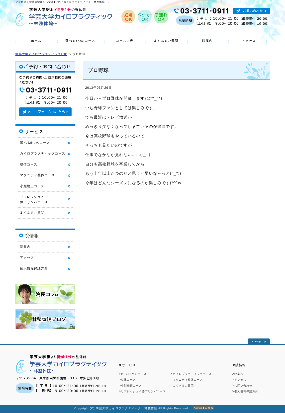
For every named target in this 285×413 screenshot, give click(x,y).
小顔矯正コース (32, 186)
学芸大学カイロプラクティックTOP (41, 54)
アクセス (249, 41)
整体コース (28, 164)
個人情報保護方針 (34, 268)
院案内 (207, 41)
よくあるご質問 (166, 41)
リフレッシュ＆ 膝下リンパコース (34, 199)
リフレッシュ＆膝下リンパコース (143, 391)
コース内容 (124, 41)
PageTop (260, 341)
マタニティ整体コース (37, 175)
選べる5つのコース (80, 41)
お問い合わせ (243, 385)
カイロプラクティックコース (42, 153)
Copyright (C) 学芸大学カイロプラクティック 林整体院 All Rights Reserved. (142, 408)
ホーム (36, 41)
